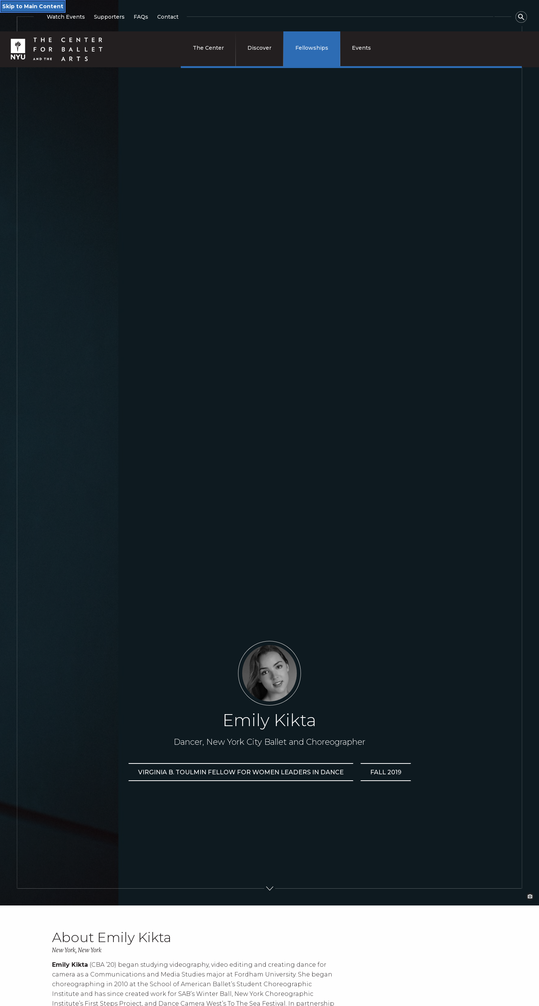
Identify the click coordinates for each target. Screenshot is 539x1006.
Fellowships (311, 47)
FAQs (141, 16)
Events (361, 47)
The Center (208, 47)
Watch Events (66, 16)
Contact (168, 16)
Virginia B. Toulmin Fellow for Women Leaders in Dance (241, 772)
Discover (259, 47)
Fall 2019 (385, 772)
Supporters (109, 16)
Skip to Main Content (32, 6)
